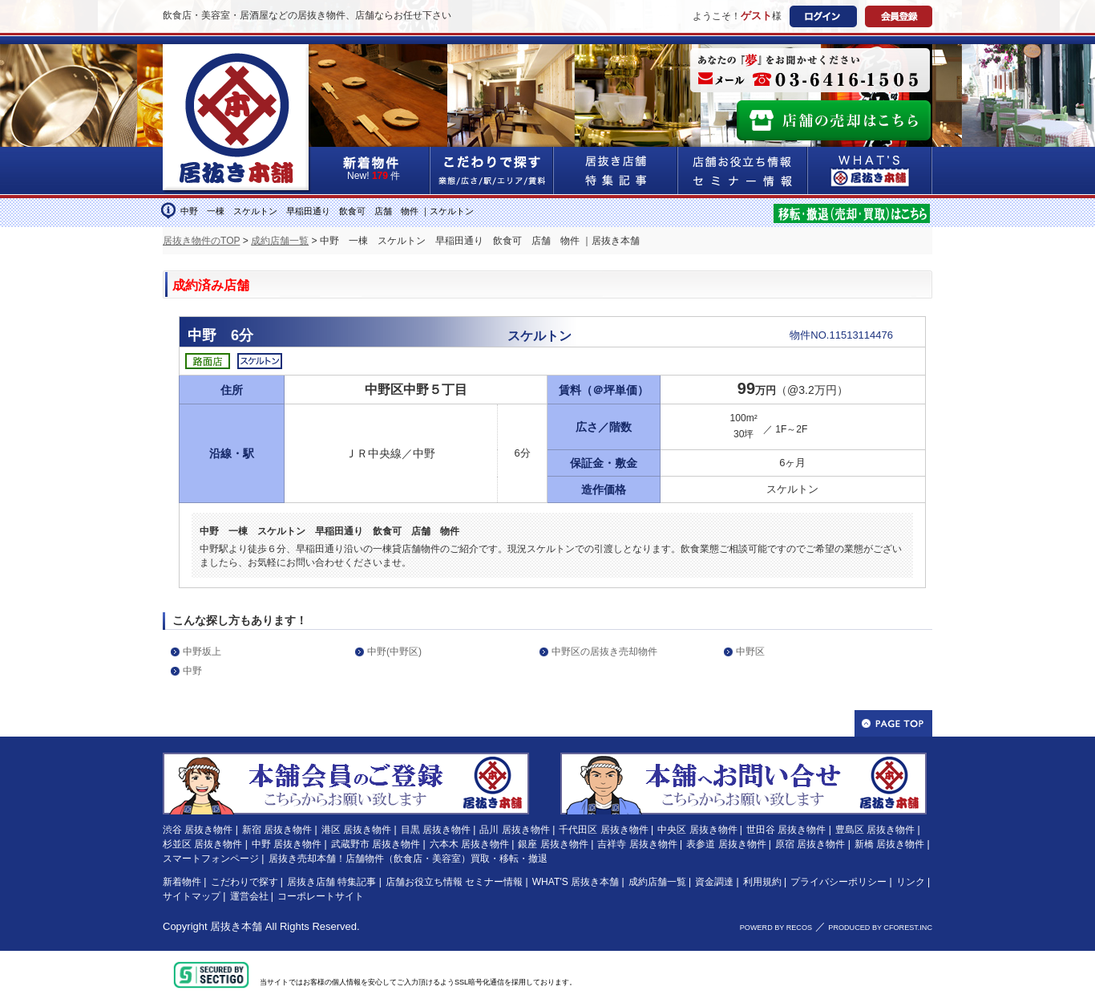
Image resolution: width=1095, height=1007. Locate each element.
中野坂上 (202, 651)
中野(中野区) (394, 651)
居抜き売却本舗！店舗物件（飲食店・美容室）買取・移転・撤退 (408, 858)
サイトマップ (191, 896)
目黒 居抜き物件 (436, 829)
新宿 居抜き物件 (277, 829)
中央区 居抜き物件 (697, 829)
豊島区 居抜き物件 (875, 829)
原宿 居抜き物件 (810, 844)
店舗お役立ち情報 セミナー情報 (454, 881)
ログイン (823, 16)
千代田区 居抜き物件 (603, 829)
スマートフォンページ (211, 858)
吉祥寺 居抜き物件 (637, 844)
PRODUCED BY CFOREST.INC (880, 928)
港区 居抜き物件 (356, 829)
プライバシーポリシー (838, 881)
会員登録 (898, 16)
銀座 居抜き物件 (553, 844)
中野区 (750, 651)
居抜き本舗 (236, 926)
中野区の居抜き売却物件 (604, 651)
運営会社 (249, 896)
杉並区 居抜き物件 (202, 844)
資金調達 (714, 881)
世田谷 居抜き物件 (786, 829)
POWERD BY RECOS (776, 928)
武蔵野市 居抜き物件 (375, 844)
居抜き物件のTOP (201, 240)
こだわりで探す (492, 170)
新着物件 (182, 881)
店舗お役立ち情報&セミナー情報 (743, 170)
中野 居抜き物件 (286, 844)
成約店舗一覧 (280, 240)
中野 (192, 670)
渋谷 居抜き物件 (197, 829)
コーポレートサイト (320, 896)
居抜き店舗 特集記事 (331, 881)
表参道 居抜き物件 (726, 844)
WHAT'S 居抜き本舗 (575, 881)
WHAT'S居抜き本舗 (870, 170)
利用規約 (762, 881)
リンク (910, 881)
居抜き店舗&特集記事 (616, 170)
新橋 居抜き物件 (889, 844)
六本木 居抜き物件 (469, 844)
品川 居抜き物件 (514, 829)
